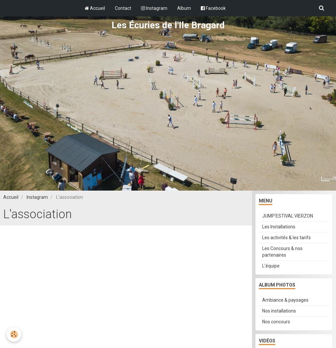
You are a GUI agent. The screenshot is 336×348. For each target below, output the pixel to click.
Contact (123, 8)
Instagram (154, 8)
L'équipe (271, 265)
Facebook (213, 8)
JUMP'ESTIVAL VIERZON (287, 216)
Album (184, 8)
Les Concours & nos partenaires (282, 252)
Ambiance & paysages (285, 300)
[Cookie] (14, 334)
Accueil (95, 8)
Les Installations (278, 226)
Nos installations (279, 310)
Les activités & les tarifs (286, 237)
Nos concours (276, 321)
